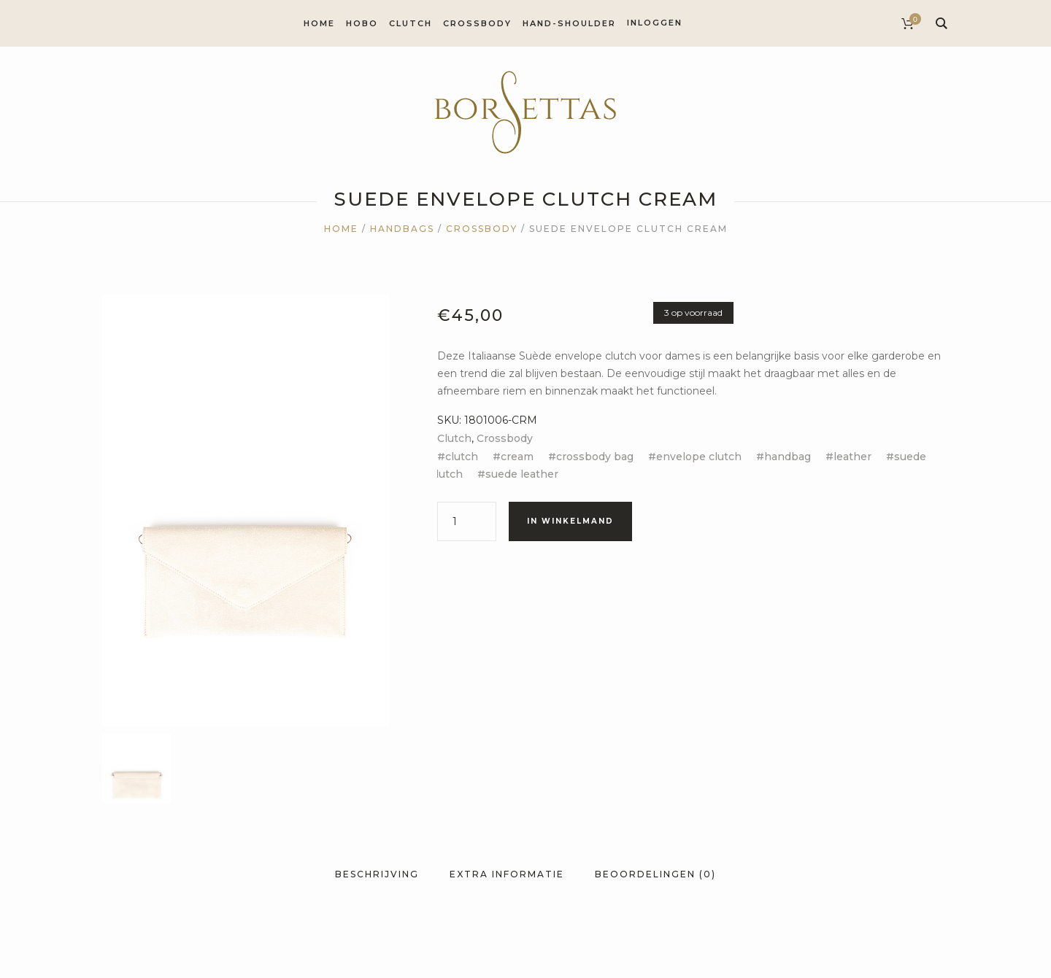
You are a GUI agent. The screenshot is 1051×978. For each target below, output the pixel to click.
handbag (787, 456)
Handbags (402, 228)
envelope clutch (699, 456)
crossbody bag (595, 456)
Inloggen (654, 23)
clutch (461, 456)
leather (852, 456)
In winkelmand (570, 521)
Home (341, 228)
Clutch (454, 438)
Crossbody (481, 228)
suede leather (521, 474)
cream (517, 456)
